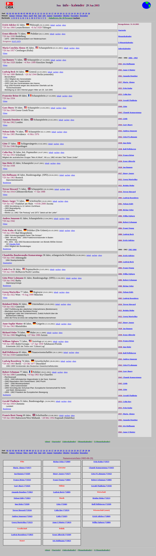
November (75, 16)
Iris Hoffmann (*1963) (62, 541)
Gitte (122, 106)
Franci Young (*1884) (62, 480)
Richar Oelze (126, 210)
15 (47, 13)
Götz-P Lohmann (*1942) (101, 474)
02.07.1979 (16, 41)
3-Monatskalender (125, 42)
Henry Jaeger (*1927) (62, 474)
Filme (5, 53)
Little (122, 119)
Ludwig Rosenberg (128, 198)
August (49, 16)
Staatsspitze (7, 263)
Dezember (84, 16)
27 (80, 13)
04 (16, 13)
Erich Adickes (126, 240)
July (44, 16)
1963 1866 (132, 249)
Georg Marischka (127, 179)
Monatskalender (125, 36)
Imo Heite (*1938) (22, 504)
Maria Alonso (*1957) (22, 468)
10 (33, 13)
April (31, 16)
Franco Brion (126, 155)
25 (75, 13)
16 (49, 13)
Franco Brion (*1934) (22, 480)
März (25, 16)
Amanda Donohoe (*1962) (22, 492)
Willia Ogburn (126, 216)
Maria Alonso (126, 82)
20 (61, 13)
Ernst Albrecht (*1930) (61, 534)
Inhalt (52, 25)
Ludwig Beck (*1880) (61, 492)
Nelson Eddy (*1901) (22, 498)
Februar (19, 16)
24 (72, 13)
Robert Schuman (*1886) (101, 480)
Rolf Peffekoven (127, 149)
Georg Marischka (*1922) (22, 522)
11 (35, 13)
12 (38, 13)
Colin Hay (124, 94)
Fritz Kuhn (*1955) (101, 461)
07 (24, 13)
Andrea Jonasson (127, 131)
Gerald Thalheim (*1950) (101, 486)
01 (7, 13)
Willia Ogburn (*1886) (101, 522)
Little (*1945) (61, 516)
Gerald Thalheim (127, 100)
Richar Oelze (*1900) (61, 461)
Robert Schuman (127, 222)
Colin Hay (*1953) (61, 510)
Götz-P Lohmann (127, 137)
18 (55, 13)
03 (13, 13)
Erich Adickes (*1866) (101, 516)
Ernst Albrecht (126, 161)
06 (21, 13)
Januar (12, 16)
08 (27, 13)
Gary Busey (125, 125)
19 (58, 13)
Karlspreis (7, 395)
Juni (40, 16)
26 (78, 13)
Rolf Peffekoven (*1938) (101, 504)
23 (69, 13)
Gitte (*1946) (61, 504)
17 (52, 13)
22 (66, 13)
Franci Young (126, 228)
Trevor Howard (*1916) (22, 510)
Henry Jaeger (126, 173)
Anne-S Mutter (126, 70)
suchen (58, 25)
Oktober (66, 16)
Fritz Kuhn (125, 88)
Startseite (122, 30)
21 (64, 13)
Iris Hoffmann (126, 64)
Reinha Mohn (126, 185)
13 (41, 13)
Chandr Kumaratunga (129, 112)
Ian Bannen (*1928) (22, 474)
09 (30, 13)
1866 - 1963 (133, 58)
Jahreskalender (124, 48)
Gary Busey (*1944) (22, 486)
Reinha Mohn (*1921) (101, 498)
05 (19, 13)
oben (64, 25)
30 (89, 13)
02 (10, 13)
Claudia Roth (14, 244)
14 (44, 13)
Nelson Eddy (125, 204)
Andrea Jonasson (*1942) (22, 516)
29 (86, 13)
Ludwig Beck (126, 234)
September (57, 16)
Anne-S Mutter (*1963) (61, 522)
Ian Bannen (125, 167)
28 (83, 13)
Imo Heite (124, 143)
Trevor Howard (127, 192)
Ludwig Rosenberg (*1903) (22, 534)
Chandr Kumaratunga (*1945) (101, 468)
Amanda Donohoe (128, 76)
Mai (35, 16)
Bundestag (7, 182)
